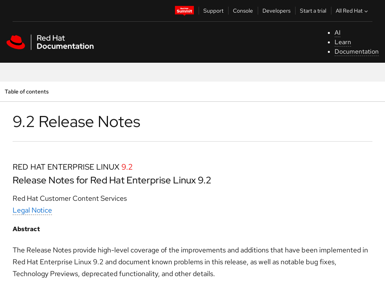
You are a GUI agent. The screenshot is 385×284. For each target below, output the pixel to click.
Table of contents (26, 91)
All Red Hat (353, 10)
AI (337, 32)
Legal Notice (32, 210)
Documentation (357, 51)
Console (243, 10)
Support (213, 10)
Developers (276, 10)
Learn (343, 42)
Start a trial (313, 10)
